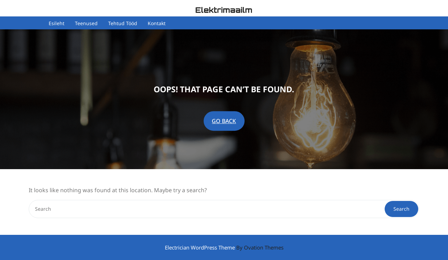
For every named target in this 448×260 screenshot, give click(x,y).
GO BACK (224, 121)
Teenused (86, 23)
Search (401, 208)
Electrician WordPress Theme (224, 247)
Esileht (56, 23)
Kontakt (157, 23)
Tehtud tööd (122, 23)
